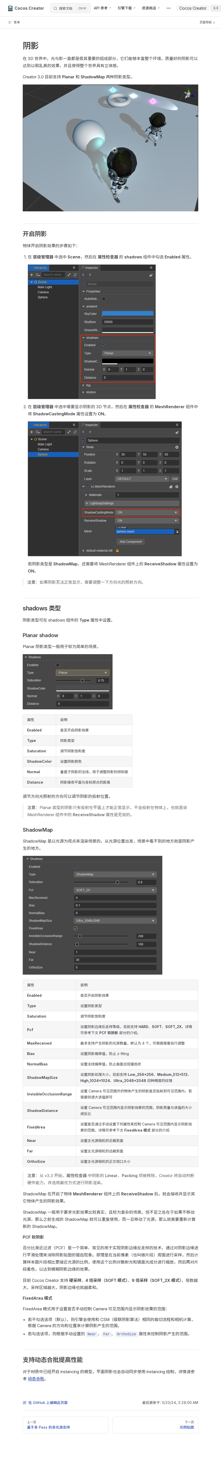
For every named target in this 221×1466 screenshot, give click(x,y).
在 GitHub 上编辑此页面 (45, 1402)
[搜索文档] (70, 8)
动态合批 (36, 1378)
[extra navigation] (168, 8)
